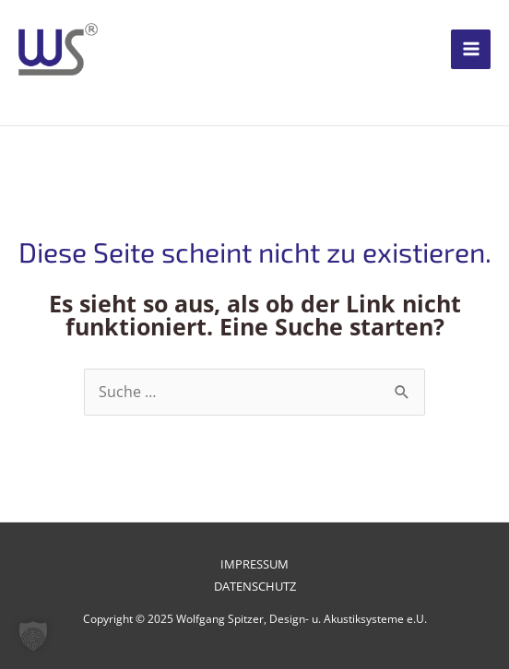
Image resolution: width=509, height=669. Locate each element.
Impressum (254, 564)
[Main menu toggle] (471, 49)
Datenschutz (255, 586)
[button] (33, 636)
